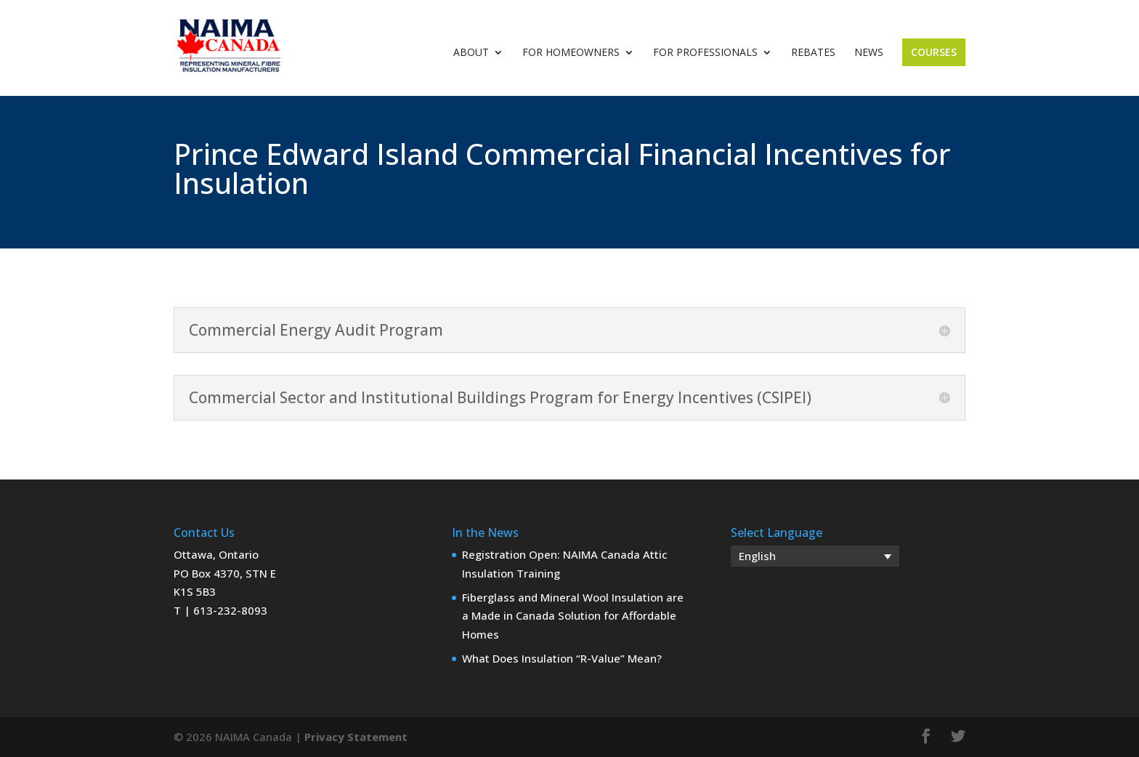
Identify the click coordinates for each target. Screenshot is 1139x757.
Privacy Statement (356, 736)
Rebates (813, 53)
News (868, 53)
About (471, 53)
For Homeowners (571, 53)
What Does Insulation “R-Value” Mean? (562, 658)
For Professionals (705, 53)
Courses (934, 52)
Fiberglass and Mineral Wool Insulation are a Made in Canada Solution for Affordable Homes (573, 615)
